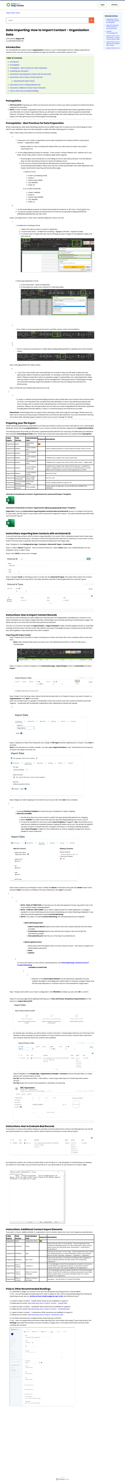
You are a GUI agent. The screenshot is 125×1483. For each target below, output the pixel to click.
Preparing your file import (19, 71)
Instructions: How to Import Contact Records (26, 77)
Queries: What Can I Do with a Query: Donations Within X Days (113, 43)
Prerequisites (14, 65)
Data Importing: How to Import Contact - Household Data (49, 1309)
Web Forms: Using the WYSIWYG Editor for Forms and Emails (112, 26)
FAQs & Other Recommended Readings (24, 91)
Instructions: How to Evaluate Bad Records (25, 85)
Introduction (14, 62)
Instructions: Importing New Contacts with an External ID (30, 74)
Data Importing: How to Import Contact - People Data (47, 1303)
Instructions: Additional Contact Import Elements (28, 88)
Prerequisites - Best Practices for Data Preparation (28, 68)
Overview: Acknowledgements (112, 32)
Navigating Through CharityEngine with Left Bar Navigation (112, 20)
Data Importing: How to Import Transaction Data (45, 1315)
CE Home (114, 5)
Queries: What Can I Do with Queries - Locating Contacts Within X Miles (113, 37)
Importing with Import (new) (24, 81)
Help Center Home (13, 13)
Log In (102, 5)
